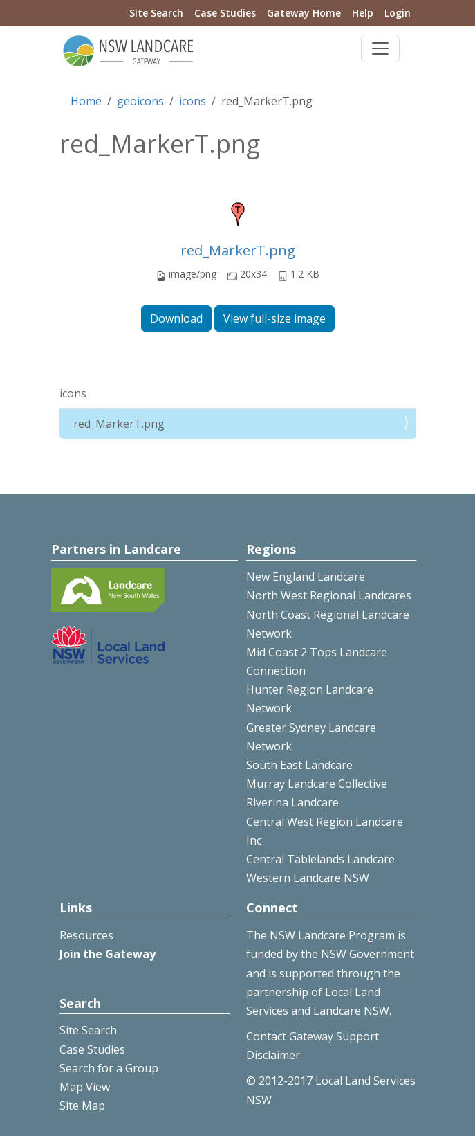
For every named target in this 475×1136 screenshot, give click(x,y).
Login (397, 12)
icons (192, 101)
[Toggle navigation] (380, 48)
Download (176, 318)
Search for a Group (108, 1068)
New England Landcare (305, 576)
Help (362, 12)
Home (86, 101)
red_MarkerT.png (237, 250)
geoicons (140, 101)
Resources (86, 935)
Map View (84, 1086)
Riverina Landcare (292, 802)
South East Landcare (299, 765)
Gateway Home (304, 12)
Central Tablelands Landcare (320, 859)
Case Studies (225, 12)
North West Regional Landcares (328, 595)
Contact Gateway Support (312, 1036)
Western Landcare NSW (307, 877)
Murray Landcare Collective (316, 783)
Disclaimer (273, 1055)
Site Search (156, 12)
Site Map (82, 1105)
